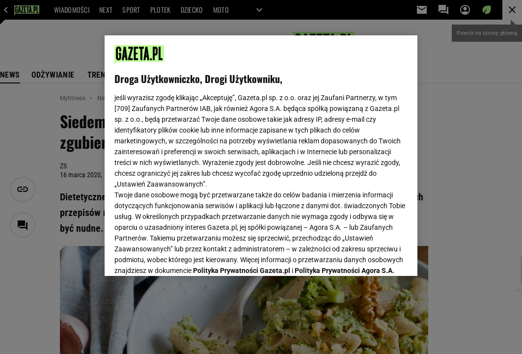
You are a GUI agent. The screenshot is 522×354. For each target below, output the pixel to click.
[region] (261, 155)
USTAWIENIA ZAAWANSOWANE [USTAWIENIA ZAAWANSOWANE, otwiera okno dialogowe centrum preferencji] (178, 256)
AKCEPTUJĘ (374, 257)
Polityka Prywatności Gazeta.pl (241, 151)
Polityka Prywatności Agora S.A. (344, 151)
